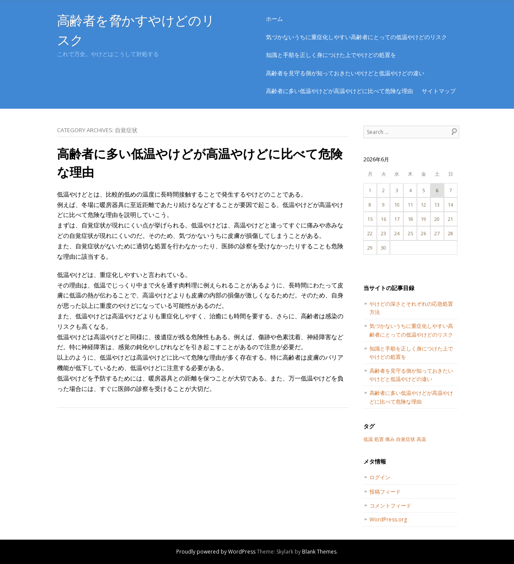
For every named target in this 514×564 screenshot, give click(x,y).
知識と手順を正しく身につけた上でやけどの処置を (331, 55)
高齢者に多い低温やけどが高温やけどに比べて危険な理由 (339, 91)
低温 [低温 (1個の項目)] (368, 439)
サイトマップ (439, 91)
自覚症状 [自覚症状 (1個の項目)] (405, 439)
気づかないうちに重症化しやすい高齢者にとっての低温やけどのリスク (356, 37)
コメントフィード (390, 505)
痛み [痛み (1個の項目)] (390, 439)
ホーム (274, 19)
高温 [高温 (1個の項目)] (421, 439)
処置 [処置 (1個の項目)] (379, 439)
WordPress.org (388, 519)
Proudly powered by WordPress (215, 551)
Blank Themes (319, 551)
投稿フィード (385, 491)
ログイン (380, 477)
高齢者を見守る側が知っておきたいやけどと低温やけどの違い (345, 73)
